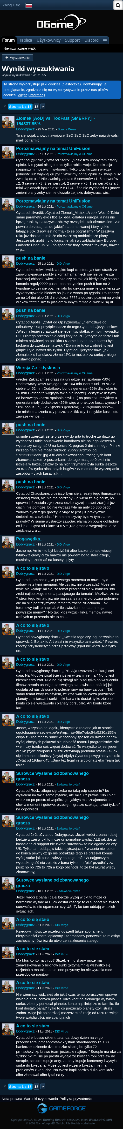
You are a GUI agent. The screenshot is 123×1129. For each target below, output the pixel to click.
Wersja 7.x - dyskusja (38, 367)
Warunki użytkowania (41, 1099)
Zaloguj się (11, 5)
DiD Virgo (63, 263)
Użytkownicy (49, 40)
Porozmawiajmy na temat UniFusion (53, 148)
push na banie (30, 258)
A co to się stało (32, 568)
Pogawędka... (30, 539)
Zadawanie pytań (68, 784)
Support (72, 40)
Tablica (25, 40)
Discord (91, 40)
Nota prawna (12, 1099)
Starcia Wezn (67, 129)
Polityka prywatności (76, 1099)
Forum (8, 40)
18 (36, 107)
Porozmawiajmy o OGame (75, 154)
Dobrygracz (25, 129)
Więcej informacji (31, 95)
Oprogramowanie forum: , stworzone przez (61, 1120)
